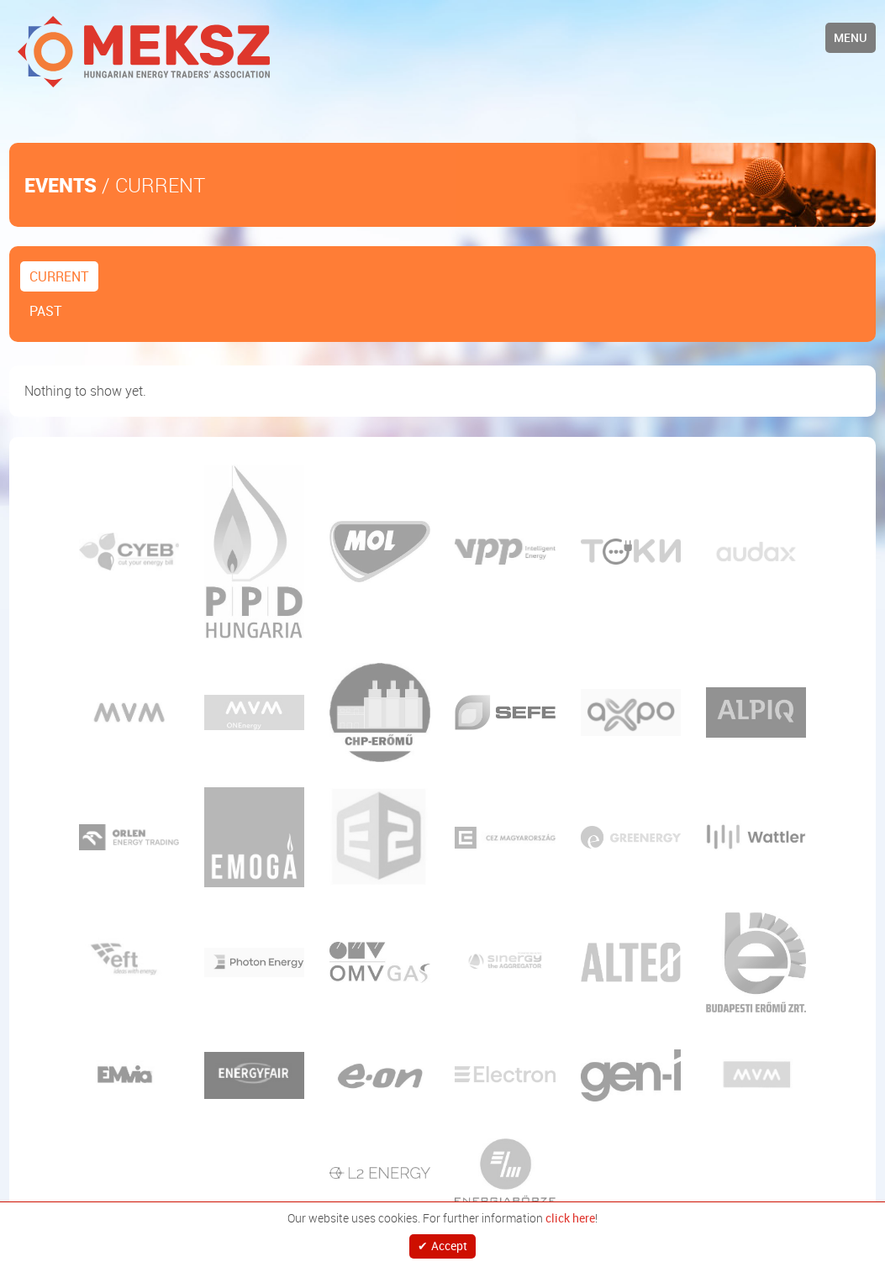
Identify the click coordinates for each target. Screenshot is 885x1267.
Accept (449, 1242)
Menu (850, 37)
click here (570, 1211)
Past (45, 311)
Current (59, 276)
